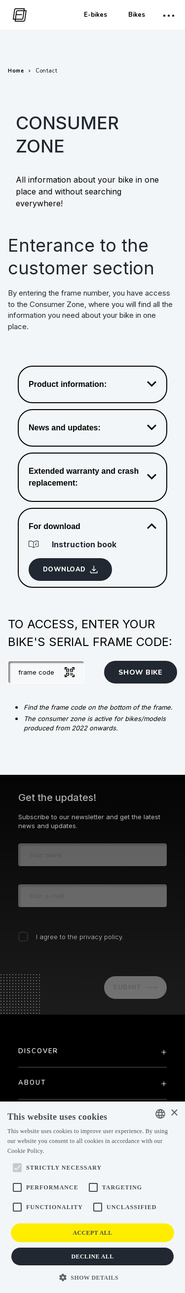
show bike (140, 672)
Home (16, 71)
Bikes (136, 14)
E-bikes (95, 14)
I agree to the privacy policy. (80, 937)
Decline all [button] (92, 1256)
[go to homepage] (17, 15)
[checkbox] (23, 937)
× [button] (174, 1113)
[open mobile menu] (170, 15)
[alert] (92, 1197)
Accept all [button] (92, 1232)
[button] (92, 1277)
